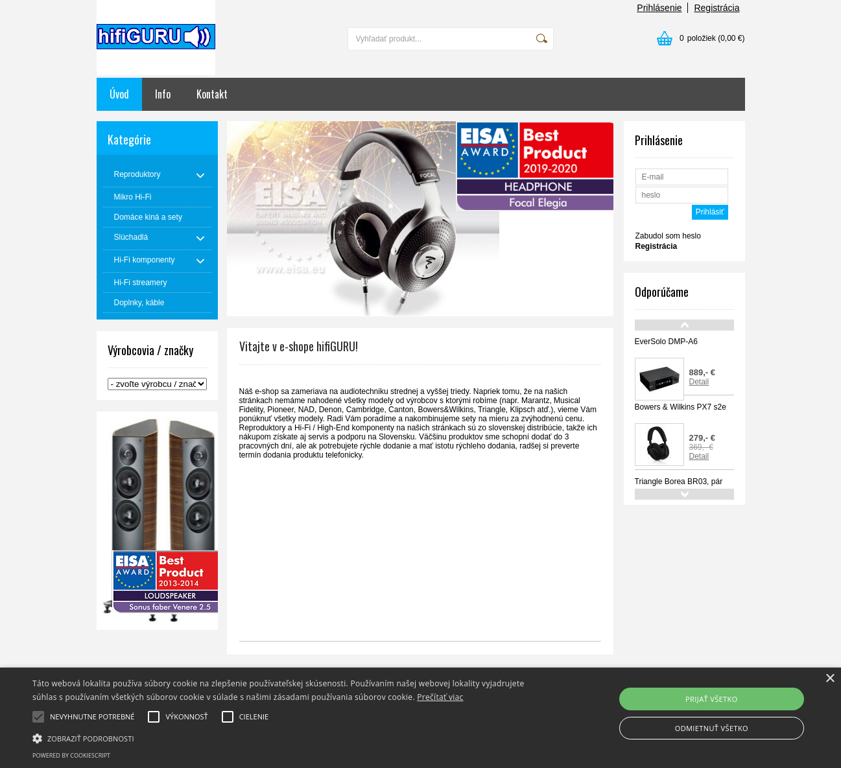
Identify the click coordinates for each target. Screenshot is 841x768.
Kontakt (212, 94)
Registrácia (716, 8)
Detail (699, 381)
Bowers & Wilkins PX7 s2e (680, 407)
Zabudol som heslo (668, 235)
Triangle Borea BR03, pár (679, 481)
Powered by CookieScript (71, 755)
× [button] (830, 679)
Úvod (119, 94)
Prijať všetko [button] (711, 699)
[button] (284, 737)
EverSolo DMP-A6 (666, 341)
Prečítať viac (440, 697)
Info (163, 94)
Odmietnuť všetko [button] (711, 728)
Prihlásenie (659, 8)
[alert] (420, 718)
